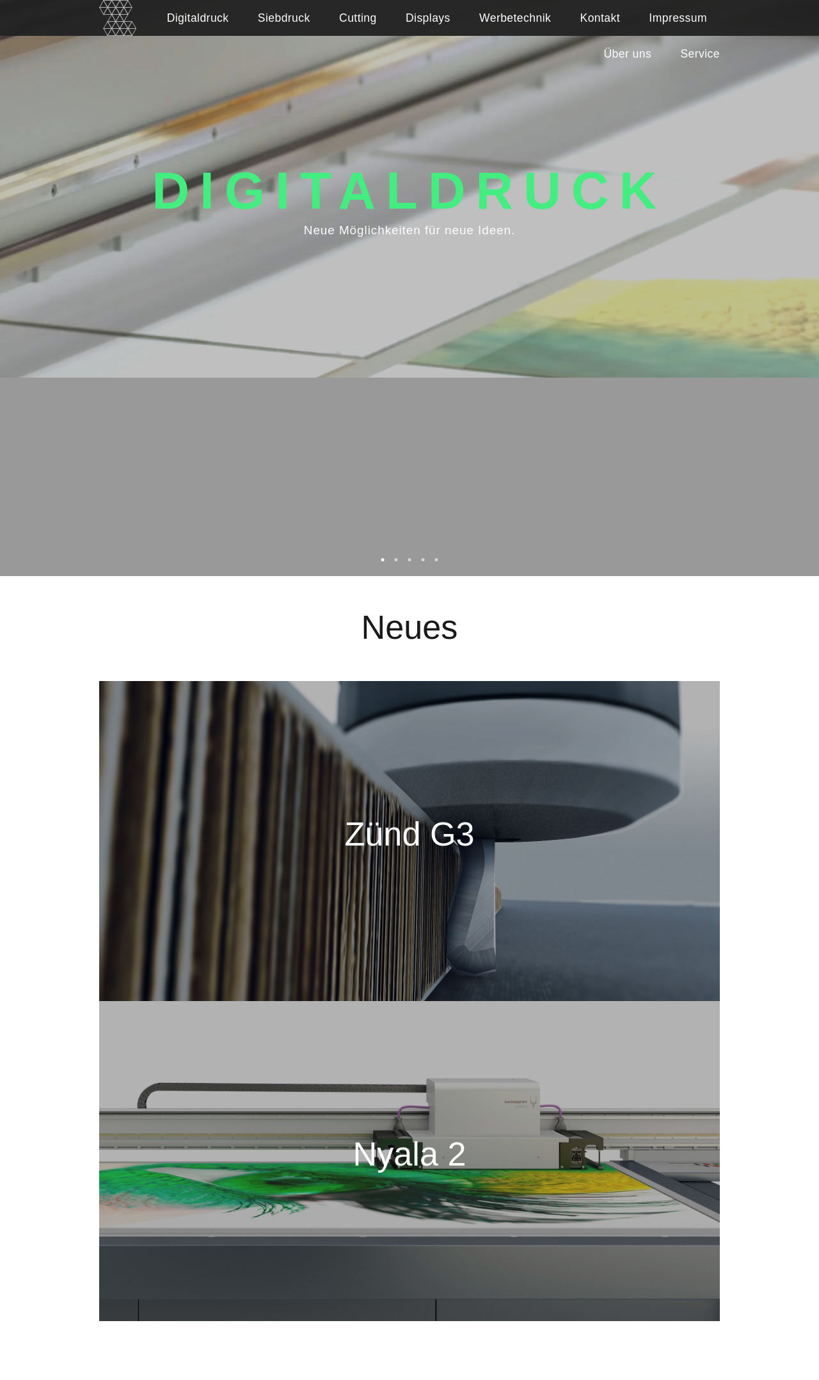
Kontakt (600, 18)
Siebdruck (284, 18)
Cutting (358, 18)
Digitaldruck (198, 18)
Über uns (628, 53)
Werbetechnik (515, 18)
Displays (428, 18)
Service (700, 53)
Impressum (678, 18)
